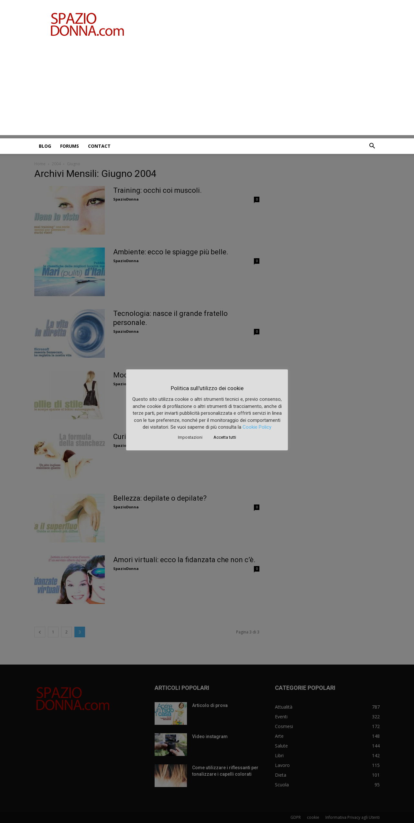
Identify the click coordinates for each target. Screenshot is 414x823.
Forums (69, 146)
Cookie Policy (257, 427)
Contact (99, 146)
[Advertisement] (207, 89)
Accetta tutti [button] (224, 437)
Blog (45, 146)
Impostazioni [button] (190, 437)
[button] (372, 147)
